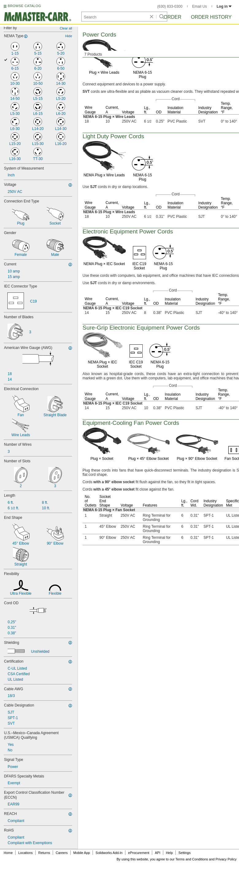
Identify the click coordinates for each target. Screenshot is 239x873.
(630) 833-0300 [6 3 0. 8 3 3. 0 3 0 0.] (170, 6)
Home (8, 853)
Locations (25, 853)
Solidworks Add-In (108, 853)
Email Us (199, 6)
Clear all (66, 28)
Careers (61, 853)
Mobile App (81, 853)
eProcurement (138, 853)
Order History (211, 17)
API (157, 853)
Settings (184, 853)
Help (169, 853)
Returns (44, 853)
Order (172, 17)
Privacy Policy (226, 859)
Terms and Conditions (191, 859)
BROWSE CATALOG (24, 6)
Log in (224, 6)
